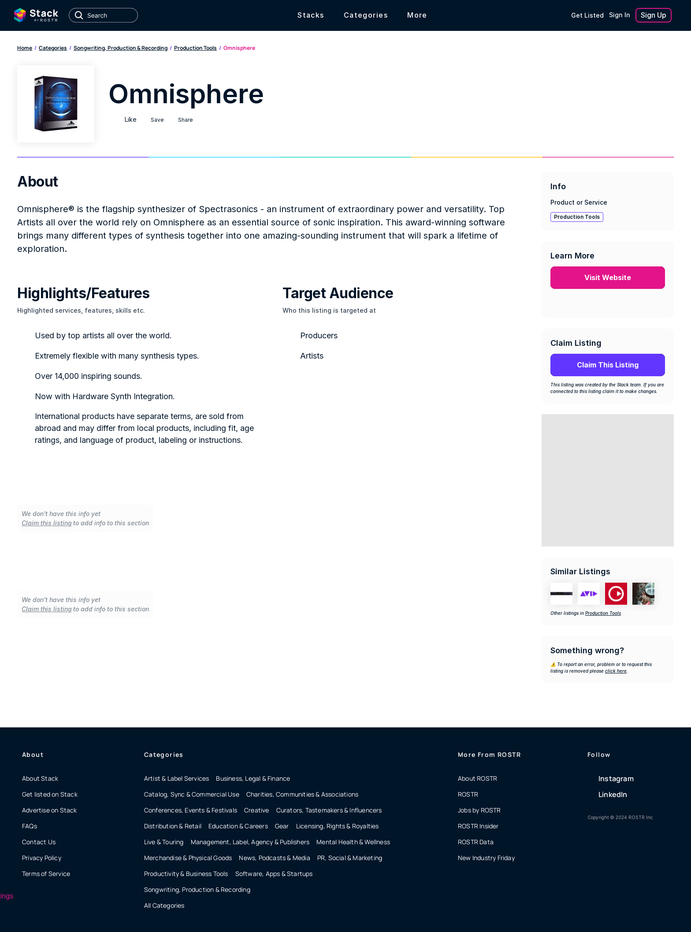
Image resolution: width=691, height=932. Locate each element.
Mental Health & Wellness (353, 842)
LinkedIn (613, 794)
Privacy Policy (41, 857)
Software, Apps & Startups (274, 873)
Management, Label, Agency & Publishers (250, 842)
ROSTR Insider (478, 826)
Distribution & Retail (172, 826)
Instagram (616, 778)
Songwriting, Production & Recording (120, 48)
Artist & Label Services (176, 778)
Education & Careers (238, 826)
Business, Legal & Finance (253, 778)
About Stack (40, 778)
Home (24, 48)
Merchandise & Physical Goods (188, 857)
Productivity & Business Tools (186, 873)
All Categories (164, 905)
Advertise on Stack (49, 810)
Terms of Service (46, 873)
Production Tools (195, 48)
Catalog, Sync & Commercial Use (191, 794)
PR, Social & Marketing (349, 857)
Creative (256, 810)
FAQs (29, 826)
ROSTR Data (476, 842)
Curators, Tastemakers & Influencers (329, 810)
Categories (53, 48)
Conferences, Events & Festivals (190, 810)
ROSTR (468, 794)
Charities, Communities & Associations (302, 794)
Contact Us (39, 842)
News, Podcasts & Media (274, 857)
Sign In (619, 15)
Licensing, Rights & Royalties (337, 826)
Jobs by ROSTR (479, 810)
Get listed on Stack (50, 794)
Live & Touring (164, 842)
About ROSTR (477, 778)
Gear (282, 826)
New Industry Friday (486, 857)
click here (616, 671)
